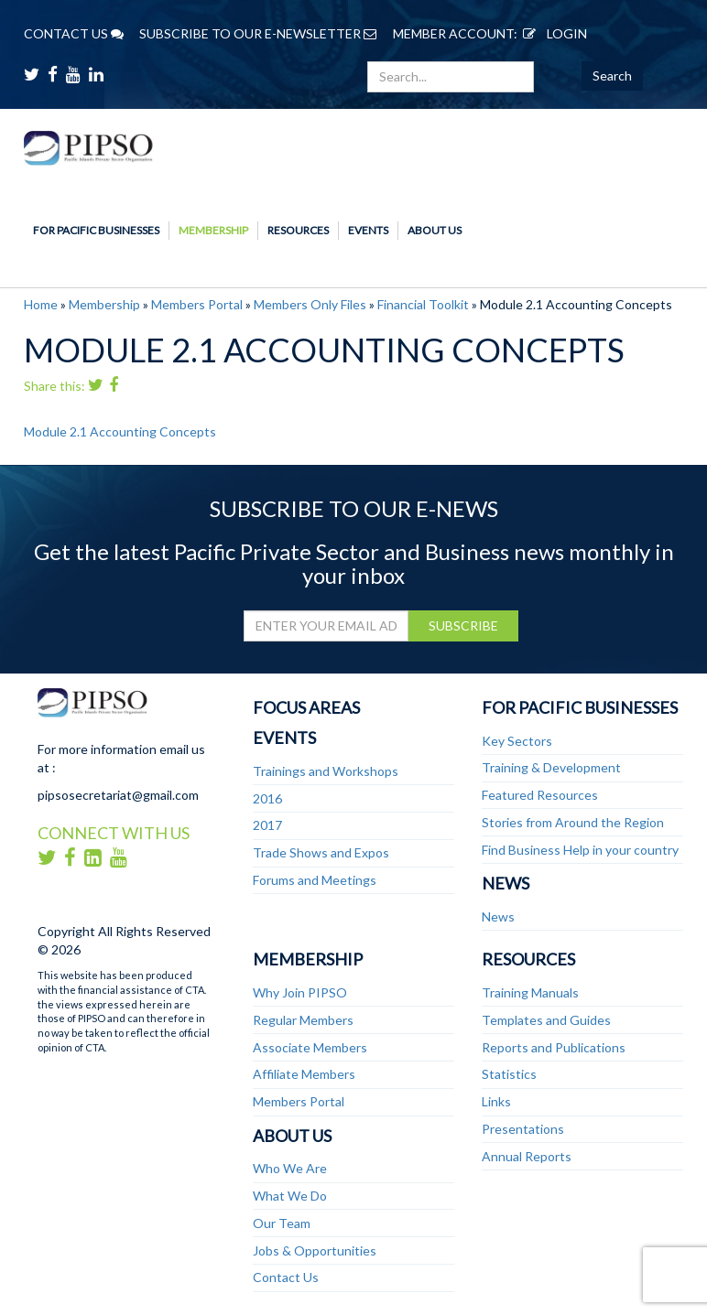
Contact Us (286, 1277)
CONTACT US (74, 33)
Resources (298, 230)
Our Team (281, 1223)
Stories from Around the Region (573, 822)
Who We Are (290, 1168)
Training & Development (551, 767)
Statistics (509, 1074)
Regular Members (303, 1020)
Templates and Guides (546, 1020)
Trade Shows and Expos (321, 852)
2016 (267, 798)
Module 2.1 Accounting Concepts (120, 431)
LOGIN (552, 33)
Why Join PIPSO (300, 992)
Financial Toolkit (423, 304)
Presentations (523, 1129)
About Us (435, 230)
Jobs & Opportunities (314, 1250)
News (505, 883)
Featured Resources (540, 795)
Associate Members (310, 1047)
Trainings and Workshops (325, 771)
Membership (213, 230)
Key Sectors (517, 741)
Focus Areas (306, 707)
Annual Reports (526, 1156)
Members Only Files (310, 304)
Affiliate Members (304, 1074)
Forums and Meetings (314, 880)
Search (612, 75)
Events (368, 230)
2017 (267, 825)
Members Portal (197, 304)
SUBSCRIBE (463, 625)
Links (496, 1101)
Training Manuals (530, 992)
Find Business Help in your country (580, 849)
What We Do (290, 1195)
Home (41, 304)
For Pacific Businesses (96, 230)
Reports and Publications (553, 1047)
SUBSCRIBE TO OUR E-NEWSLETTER (257, 33)
